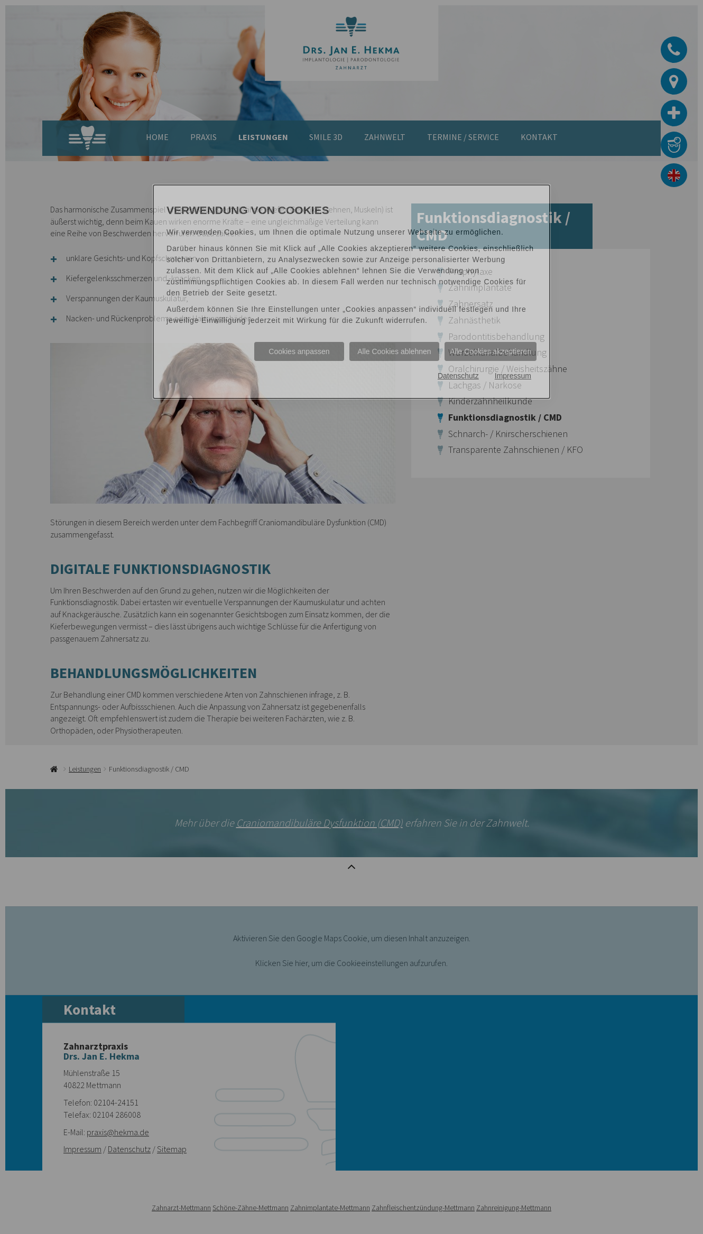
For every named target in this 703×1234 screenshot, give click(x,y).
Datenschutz (458, 376)
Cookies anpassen (299, 351)
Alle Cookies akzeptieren (490, 351)
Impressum (513, 376)
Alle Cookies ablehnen (394, 351)
